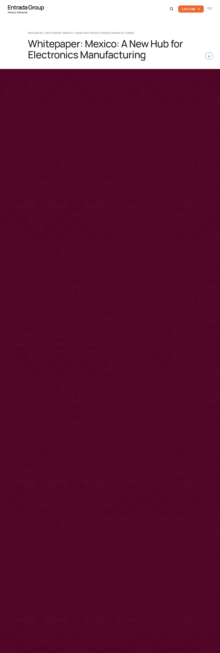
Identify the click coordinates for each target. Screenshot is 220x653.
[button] (171, 9)
